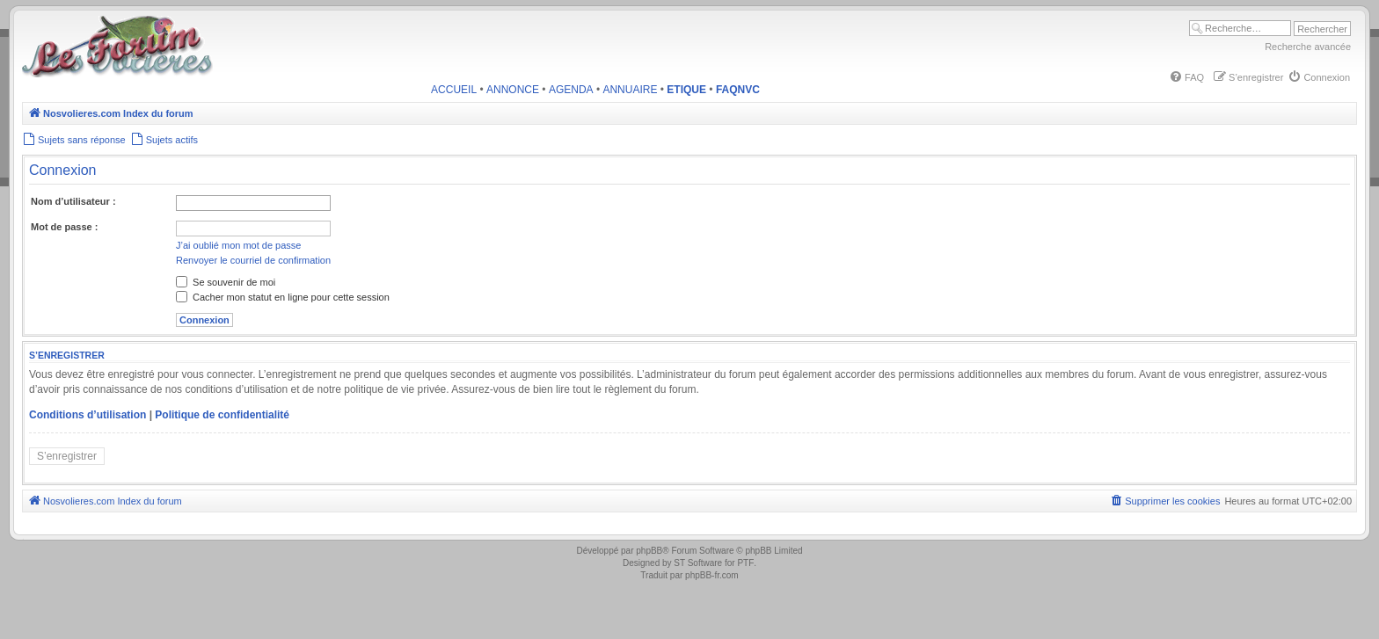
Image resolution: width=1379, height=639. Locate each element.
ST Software (698, 563)
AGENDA (571, 90)
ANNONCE (512, 90)
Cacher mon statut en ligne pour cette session (283, 297)
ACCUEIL (454, 90)
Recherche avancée (1308, 46)
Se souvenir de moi (225, 282)
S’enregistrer (67, 456)
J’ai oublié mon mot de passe (238, 245)
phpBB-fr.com (712, 575)
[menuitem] (1186, 77)
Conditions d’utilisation (87, 415)
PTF (745, 563)
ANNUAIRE (629, 90)
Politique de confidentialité (222, 415)
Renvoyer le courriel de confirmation (253, 260)
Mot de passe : (64, 226)
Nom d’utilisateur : (73, 201)
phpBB (649, 550)
